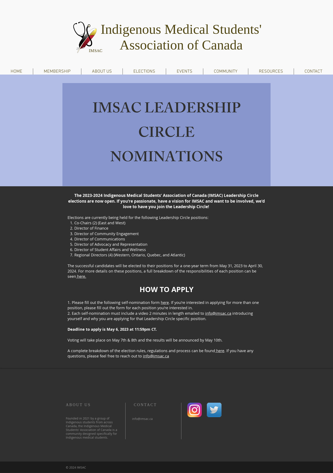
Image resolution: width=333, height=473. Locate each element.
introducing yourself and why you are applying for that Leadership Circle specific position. (160, 316)
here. (81, 276)
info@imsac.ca (218, 313)
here (165, 302)
